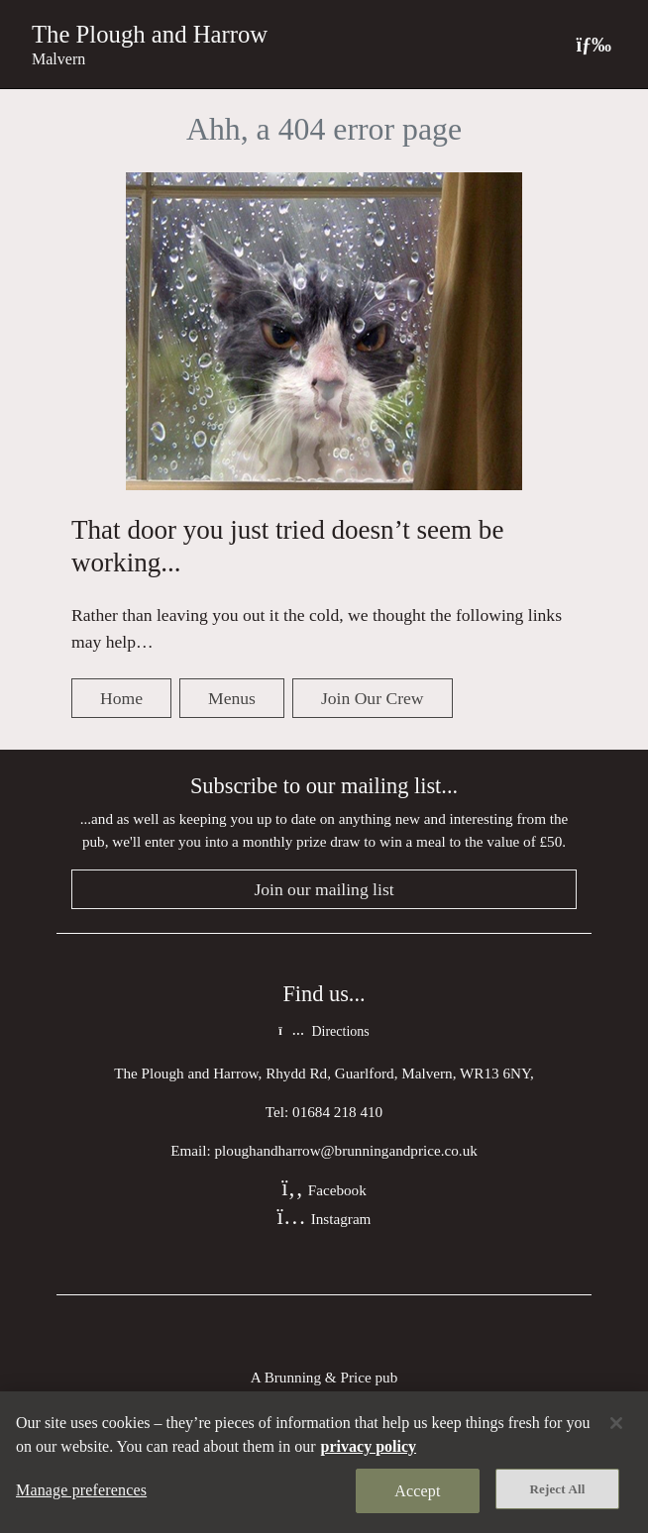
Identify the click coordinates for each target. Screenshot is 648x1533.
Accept (417, 1490)
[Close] (616, 1423)
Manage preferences (81, 1490)
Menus (232, 698)
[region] (324, 1462)
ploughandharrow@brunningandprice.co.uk (345, 1150)
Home (121, 698)
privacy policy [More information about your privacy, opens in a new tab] (368, 1446)
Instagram (324, 1218)
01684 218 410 (337, 1111)
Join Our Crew (372, 698)
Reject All (558, 1489)
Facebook (324, 1189)
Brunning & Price (318, 1377)
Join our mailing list (323, 889)
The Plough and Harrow (150, 34)
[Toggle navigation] (593, 44)
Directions (323, 1031)
